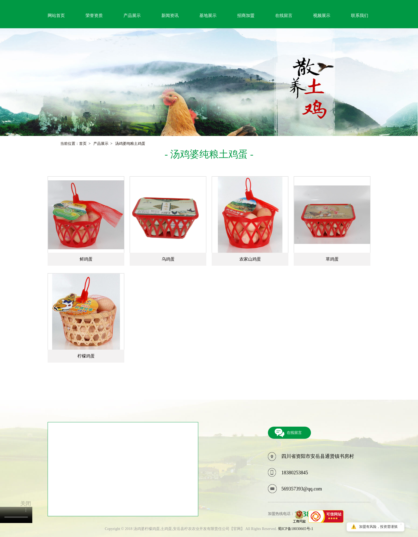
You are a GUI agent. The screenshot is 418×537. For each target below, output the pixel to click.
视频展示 (321, 15)
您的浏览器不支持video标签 (16, 515)
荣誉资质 (94, 15)
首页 (83, 144)
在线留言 (283, 15)
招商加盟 (245, 15)
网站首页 (56, 15)
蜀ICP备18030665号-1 (295, 529)
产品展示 (132, 15)
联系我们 (359, 15)
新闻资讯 (170, 15)
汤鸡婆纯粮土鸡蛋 (130, 144)
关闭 (25, 503)
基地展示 (208, 15)
